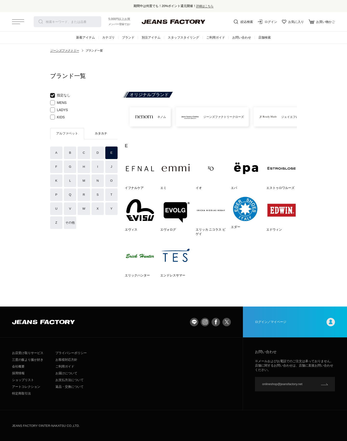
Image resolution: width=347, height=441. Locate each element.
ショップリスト (23, 380)
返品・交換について (69, 386)
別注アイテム (151, 37)
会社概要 (18, 366)
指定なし (60, 95)
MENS (58, 102)
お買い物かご (322, 22)
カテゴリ (108, 37)
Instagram (205, 322)
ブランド (128, 37)
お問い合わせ (241, 37)
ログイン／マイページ (295, 322)
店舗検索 (264, 37)
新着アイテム (85, 37)
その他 (70, 222)
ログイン (267, 22)
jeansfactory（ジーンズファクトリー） (173, 21)
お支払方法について (69, 380)
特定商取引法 (21, 393)
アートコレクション (26, 386)
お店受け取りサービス (27, 353)
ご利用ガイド (215, 37)
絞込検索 (243, 22)
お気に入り (293, 22)
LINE (194, 322)
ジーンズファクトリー (64, 50)
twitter (226, 322)
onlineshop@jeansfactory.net (282, 384)
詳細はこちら (205, 5)
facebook (216, 322)
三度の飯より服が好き (27, 359)
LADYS (59, 109)
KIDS (57, 117)
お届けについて (66, 373)
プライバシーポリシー (71, 353)
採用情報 (18, 373)
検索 (41, 22)
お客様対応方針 (66, 359)
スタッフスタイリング (183, 37)
